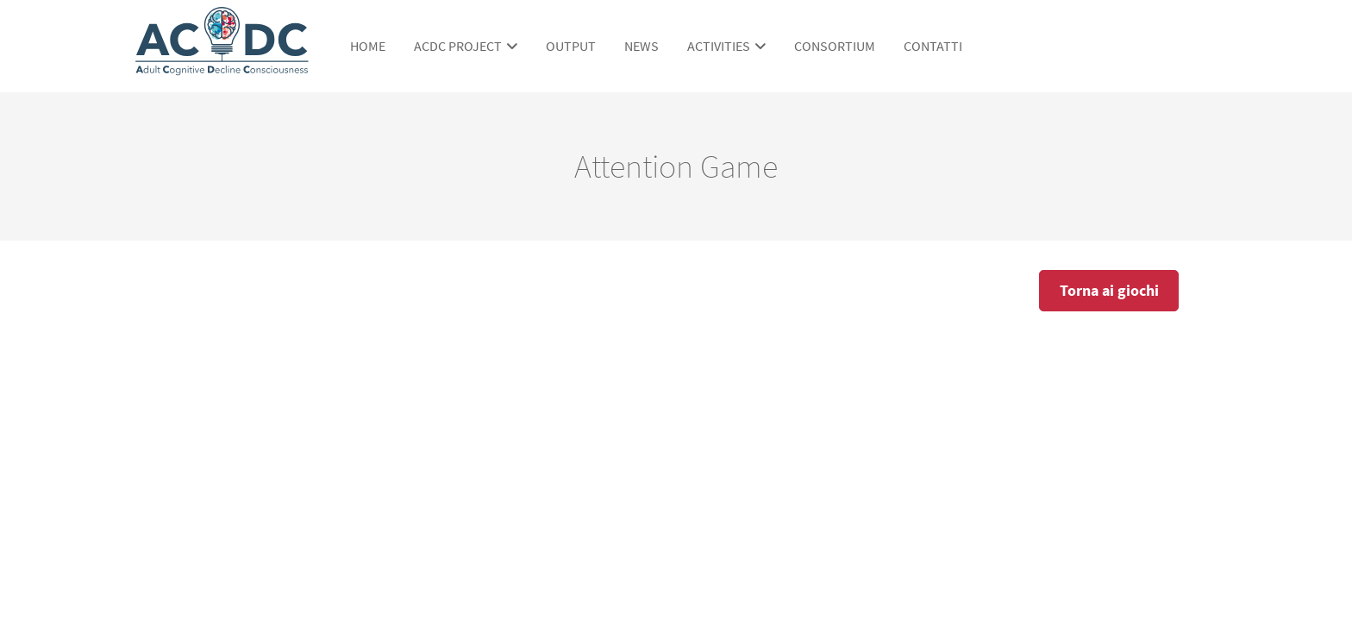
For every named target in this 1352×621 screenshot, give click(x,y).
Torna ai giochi (1109, 290)
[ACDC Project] (222, 67)
